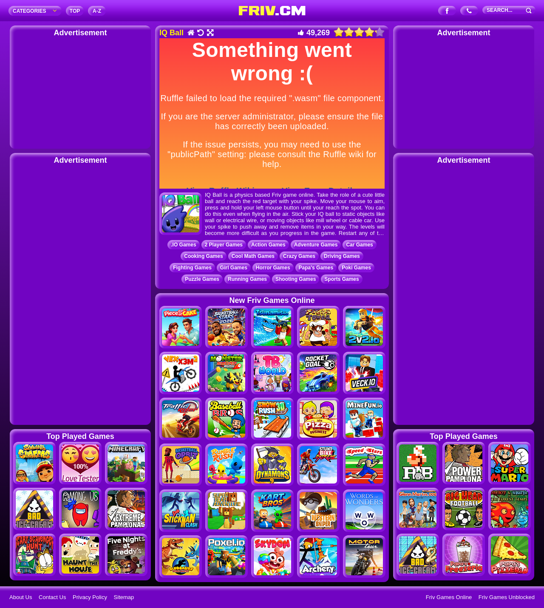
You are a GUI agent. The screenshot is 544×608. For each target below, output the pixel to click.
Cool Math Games (253, 256)
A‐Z (97, 11)
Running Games (247, 279)
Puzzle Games (202, 279)
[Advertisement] (80, 91)
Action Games (268, 245)
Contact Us (52, 597)
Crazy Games (299, 256)
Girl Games (233, 268)
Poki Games (356, 268)
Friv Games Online (449, 597)
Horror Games (273, 268)
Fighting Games (192, 268)
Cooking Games (203, 256)
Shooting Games (295, 279)
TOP (75, 11)
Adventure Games (316, 245)
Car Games (359, 245)
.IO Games (183, 245)
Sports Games (341, 279)
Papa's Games (316, 268)
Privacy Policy (90, 597)
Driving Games (342, 256)
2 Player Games (224, 245)
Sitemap (124, 597)
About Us (20, 597)
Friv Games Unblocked (507, 597)
